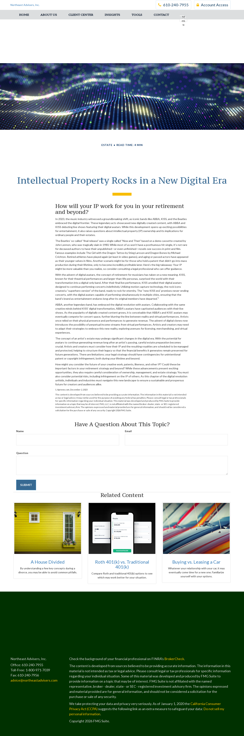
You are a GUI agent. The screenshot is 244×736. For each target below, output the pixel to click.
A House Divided (48, 562)
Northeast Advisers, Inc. (24, 4)
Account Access (212, 4)
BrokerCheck (174, 659)
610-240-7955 (173, 4)
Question (22, 453)
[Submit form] (26, 485)
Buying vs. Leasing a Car (196, 562)
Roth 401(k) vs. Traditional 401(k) (122, 564)
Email (128, 431)
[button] (49, 14)
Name (20, 431)
